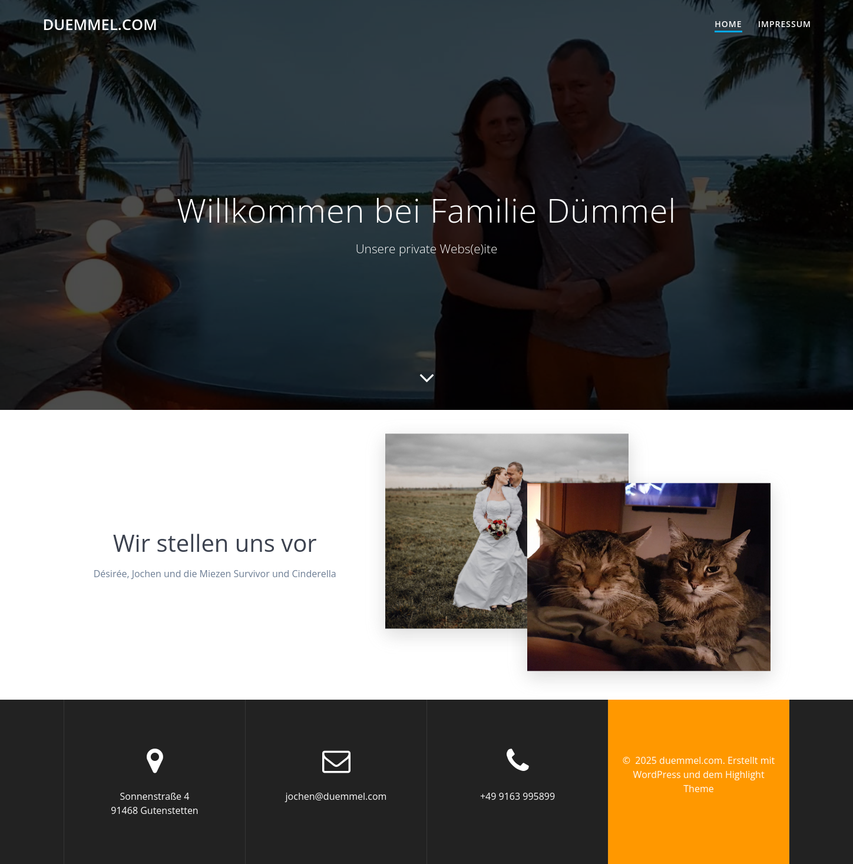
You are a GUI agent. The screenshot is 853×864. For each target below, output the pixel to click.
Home (728, 23)
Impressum (784, 23)
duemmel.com (99, 24)
